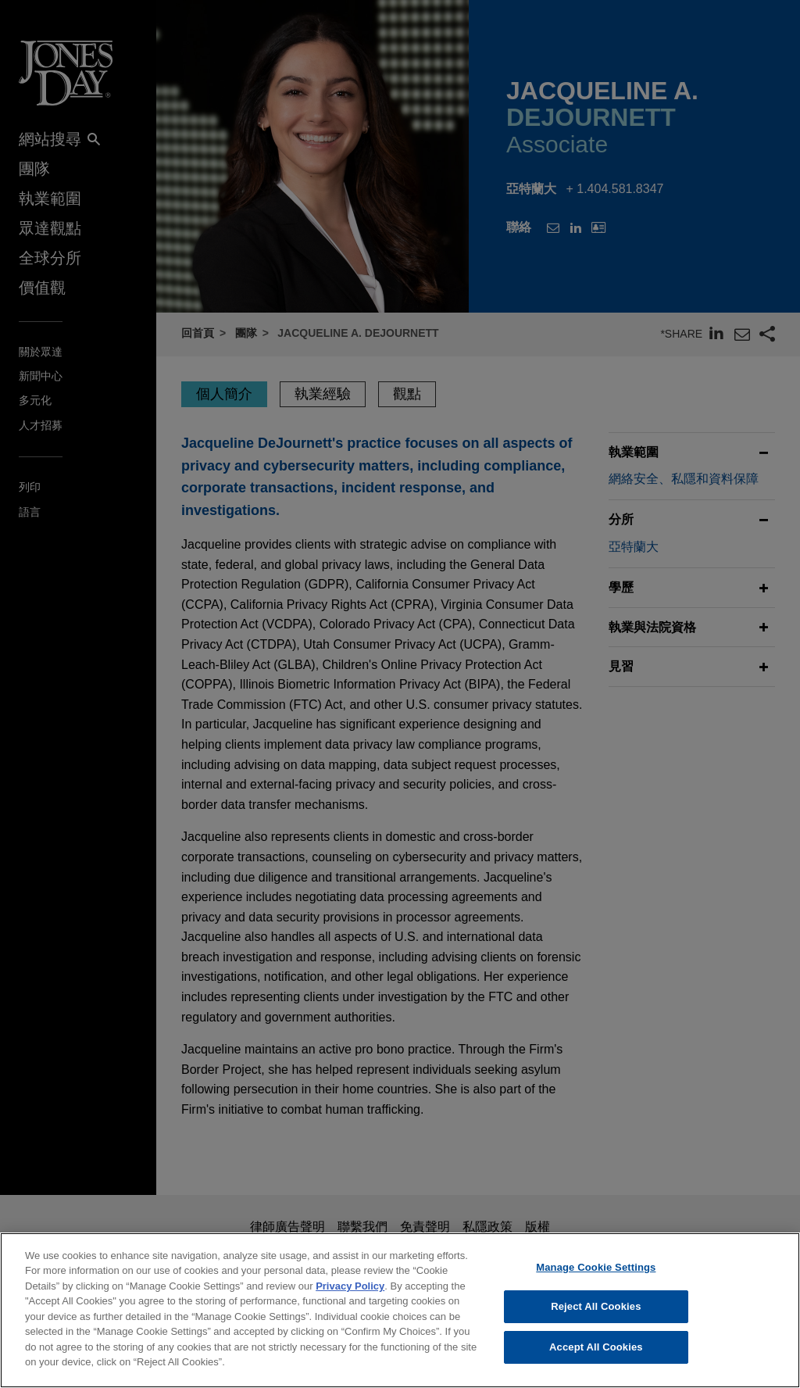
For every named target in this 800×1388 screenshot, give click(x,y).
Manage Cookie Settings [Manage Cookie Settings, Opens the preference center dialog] (595, 1278)
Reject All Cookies (596, 1318)
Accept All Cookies (596, 1358)
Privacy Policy (350, 1297)
